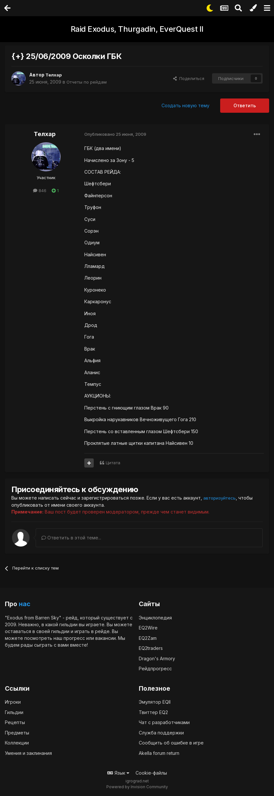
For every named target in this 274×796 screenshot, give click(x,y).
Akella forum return (159, 753)
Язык (118, 772)
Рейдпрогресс (155, 668)
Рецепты (15, 722)
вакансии (105, 637)
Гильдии (14, 712)
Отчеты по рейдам (88, 82)
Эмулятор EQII (155, 701)
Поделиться (188, 78)
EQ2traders (151, 648)
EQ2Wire (148, 627)
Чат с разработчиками (164, 722)
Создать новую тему (185, 105)
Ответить (244, 105)
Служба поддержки (161, 732)
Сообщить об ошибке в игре (171, 742)
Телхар (54, 74)
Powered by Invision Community (137, 786)
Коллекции (17, 742)
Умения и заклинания (28, 753)
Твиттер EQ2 (153, 712)
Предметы (17, 732)
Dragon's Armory (157, 658)
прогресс (74, 637)
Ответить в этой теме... (71, 537)
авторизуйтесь (220, 498)
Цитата (113, 462)
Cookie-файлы (151, 772)
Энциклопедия (155, 617)
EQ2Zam (148, 637)
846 (39, 190)
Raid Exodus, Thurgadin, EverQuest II (137, 29)
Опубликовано (115, 134)
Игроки (13, 701)
